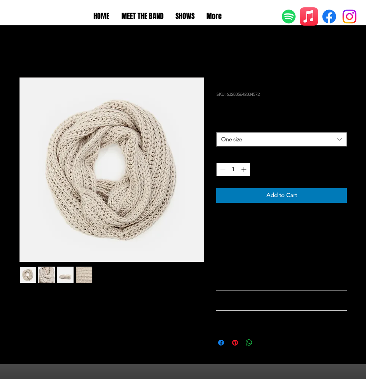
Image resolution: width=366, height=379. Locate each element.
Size (222, 125)
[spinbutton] (233, 169)
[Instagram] (349, 16)
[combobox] (281, 139)
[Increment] (244, 169)
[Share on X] (263, 342)
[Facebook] (329, 16)
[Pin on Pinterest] (235, 342)
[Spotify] (289, 16)
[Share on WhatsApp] (249, 342)
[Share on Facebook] (221, 342)
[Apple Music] (309, 16)
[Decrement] (222, 169)
